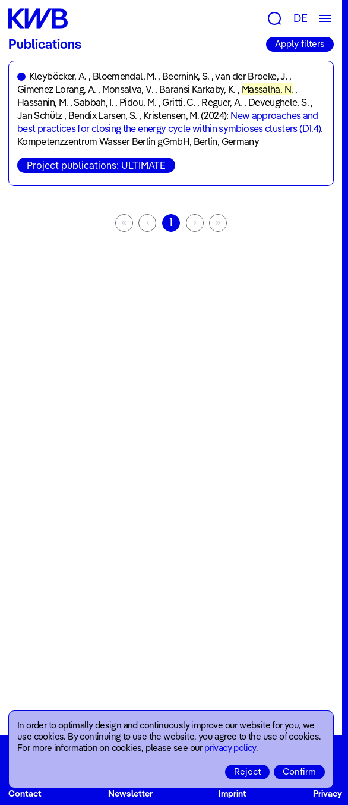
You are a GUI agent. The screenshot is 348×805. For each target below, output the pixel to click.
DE (300, 18)
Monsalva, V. (127, 89)
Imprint (232, 793)
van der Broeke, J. (251, 76)
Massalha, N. (267, 89)
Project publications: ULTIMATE (96, 165)
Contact (25, 793)
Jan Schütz (39, 115)
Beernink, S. (185, 76)
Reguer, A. (221, 102)
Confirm (299, 771)
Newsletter (130, 793)
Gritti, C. (178, 102)
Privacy (327, 793)
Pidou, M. (137, 102)
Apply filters (300, 43)
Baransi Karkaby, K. (197, 89)
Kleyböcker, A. (58, 76)
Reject (247, 771)
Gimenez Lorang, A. (56, 89)
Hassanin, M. (42, 102)
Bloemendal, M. (124, 76)
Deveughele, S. (278, 102)
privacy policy (230, 747)
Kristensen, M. (171, 115)
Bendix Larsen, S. (102, 115)
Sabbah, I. (93, 102)
